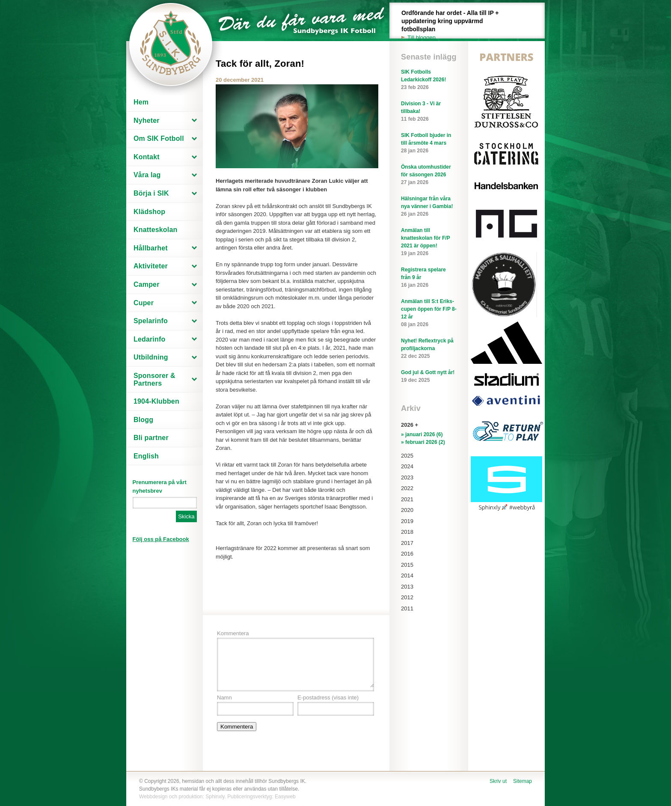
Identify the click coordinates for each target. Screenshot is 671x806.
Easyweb (285, 797)
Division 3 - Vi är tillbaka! (429, 112)
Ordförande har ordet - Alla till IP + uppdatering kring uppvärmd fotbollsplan (454, 25)
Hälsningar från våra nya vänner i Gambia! (429, 207)
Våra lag (147, 174)
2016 (407, 553)
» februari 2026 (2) (423, 442)
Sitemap (522, 781)
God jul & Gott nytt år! (429, 376)
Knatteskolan (155, 229)
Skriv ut (498, 781)
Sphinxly (214, 797)
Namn (224, 697)
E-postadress (328, 697)
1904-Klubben (156, 401)
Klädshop (149, 211)
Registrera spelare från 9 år (429, 278)
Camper (147, 284)
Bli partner (151, 437)
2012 (407, 597)
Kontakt (147, 157)
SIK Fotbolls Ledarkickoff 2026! (429, 80)
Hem (141, 102)
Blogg (143, 419)
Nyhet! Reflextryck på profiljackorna (429, 349)
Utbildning (151, 357)
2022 (407, 488)
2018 (407, 532)
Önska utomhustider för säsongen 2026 (429, 175)
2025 (407, 455)
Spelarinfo (151, 320)
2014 (407, 575)
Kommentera (233, 633)
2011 (407, 608)
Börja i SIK (151, 193)
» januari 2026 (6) (421, 434)
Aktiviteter (151, 266)
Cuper (144, 302)
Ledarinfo (149, 339)
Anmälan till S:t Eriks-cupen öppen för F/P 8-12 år (429, 313)
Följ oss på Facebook (161, 539)
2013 (407, 586)
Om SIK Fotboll (159, 138)
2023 (407, 477)
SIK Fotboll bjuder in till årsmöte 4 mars (429, 143)
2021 (407, 499)
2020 (407, 510)
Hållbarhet (151, 248)
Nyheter (147, 120)
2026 (407, 425)
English (146, 456)
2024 (407, 466)
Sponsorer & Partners (154, 379)
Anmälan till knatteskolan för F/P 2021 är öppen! (429, 242)
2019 (407, 521)
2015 (407, 565)
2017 (407, 543)
